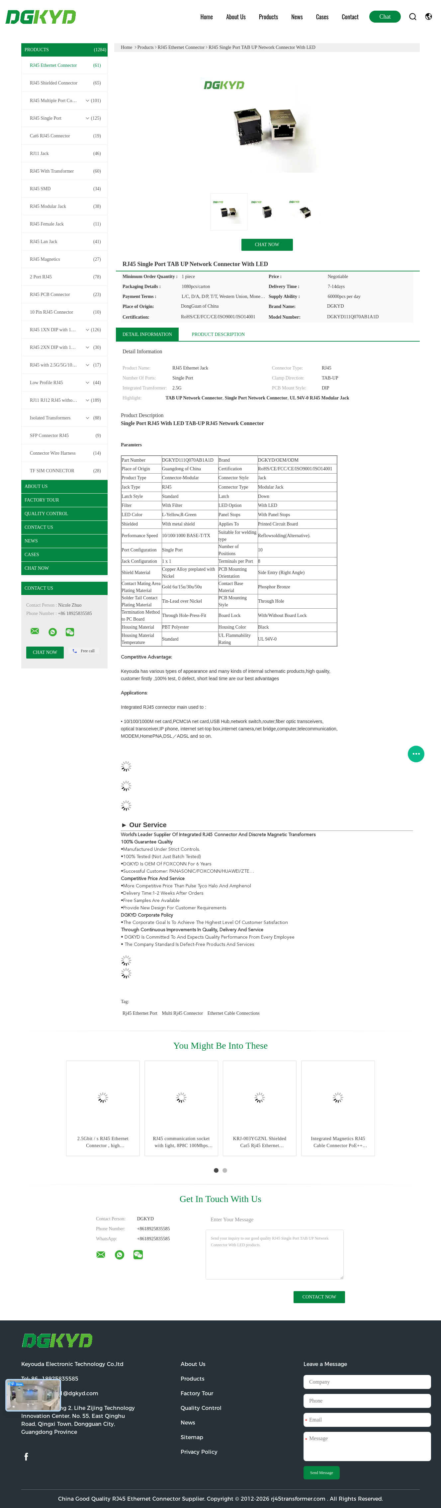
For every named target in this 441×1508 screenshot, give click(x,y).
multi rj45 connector (182, 1013)
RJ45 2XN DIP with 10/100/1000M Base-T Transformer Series (66, 347)
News (297, 16)
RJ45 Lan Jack (65, 241)
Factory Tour (42, 500)
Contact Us (39, 527)
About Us (236, 16)
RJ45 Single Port (65, 118)
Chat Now (37, 568)
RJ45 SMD (65, 189)
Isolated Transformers (65, 418)
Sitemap (192, 1437)
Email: (59, 1393)
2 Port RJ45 (65, 277)
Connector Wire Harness (65, 453)
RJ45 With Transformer (65, 171)
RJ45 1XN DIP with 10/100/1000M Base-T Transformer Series (66, 330)
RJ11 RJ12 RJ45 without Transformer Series (66, 400)
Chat (385, 16)
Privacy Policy (199, 1452)
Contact (350, 16)
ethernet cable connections (234, 1013)
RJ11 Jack (65, 153)
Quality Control (46, 513)
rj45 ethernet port (140, 1013)
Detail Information (147, 334)
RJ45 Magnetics (65, 259)
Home (207, 16)
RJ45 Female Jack (65, 224)
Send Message (321, 1472)
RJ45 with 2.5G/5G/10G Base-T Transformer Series (66, 365)
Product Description (218, 334)
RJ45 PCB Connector (65, 294)
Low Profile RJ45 (65, 382)
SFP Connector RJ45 (65, 435)
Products (268, 16)
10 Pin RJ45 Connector (65, 312)
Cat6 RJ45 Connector (65, 136)
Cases (322, 16)
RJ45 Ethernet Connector (65, 65)
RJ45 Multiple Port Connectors (65, 100)
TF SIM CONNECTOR (65, 471)
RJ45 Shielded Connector (65, 83)
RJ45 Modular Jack (65, 206)
